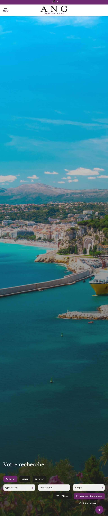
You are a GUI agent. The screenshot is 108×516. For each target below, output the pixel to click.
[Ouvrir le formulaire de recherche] (62, 502)
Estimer (39, 484)
